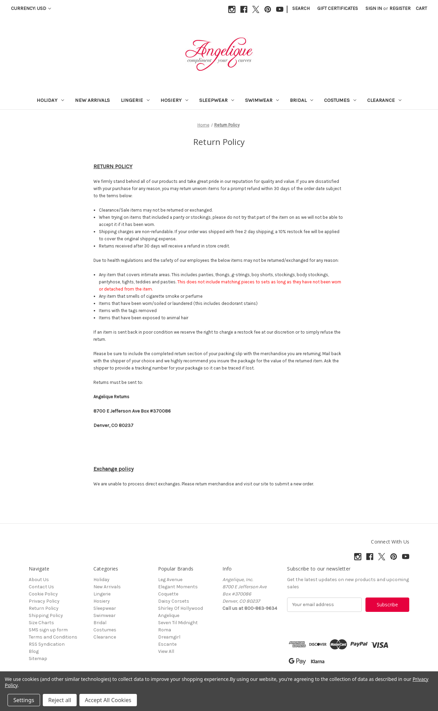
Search (301, 8)
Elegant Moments (178, 587)
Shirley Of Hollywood (180, 608)
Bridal (301, 100)
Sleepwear (216, 100)
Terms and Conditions (53, 637)
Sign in (373, 8)
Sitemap (38, 658)
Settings (23, 700)
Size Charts (41, 623)
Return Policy (44, 608)
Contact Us (41, 587)
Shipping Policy (46, 615)
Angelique (168, 615)
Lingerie (135, 100)
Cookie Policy (43, 594)
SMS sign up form (48, 630)
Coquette (168, 594)
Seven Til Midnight (178, 623)
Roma (164, 630)
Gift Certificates (337, 8)
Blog (34, 651)
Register (400, 8)
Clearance (384, 100)
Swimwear (262, 100)
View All (166, 651)
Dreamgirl (169, 637)
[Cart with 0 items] (421, 8)
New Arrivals (92, 100)
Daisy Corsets (173, 601)
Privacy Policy (44, 601)
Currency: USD (31, 8)
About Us (39, 579)
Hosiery (174, 100)
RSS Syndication (47, 644)
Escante (167, 644)
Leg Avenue (170, 579)
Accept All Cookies (108, 700)
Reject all (59, 700)
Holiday (50, 100)
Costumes (340, 100)
